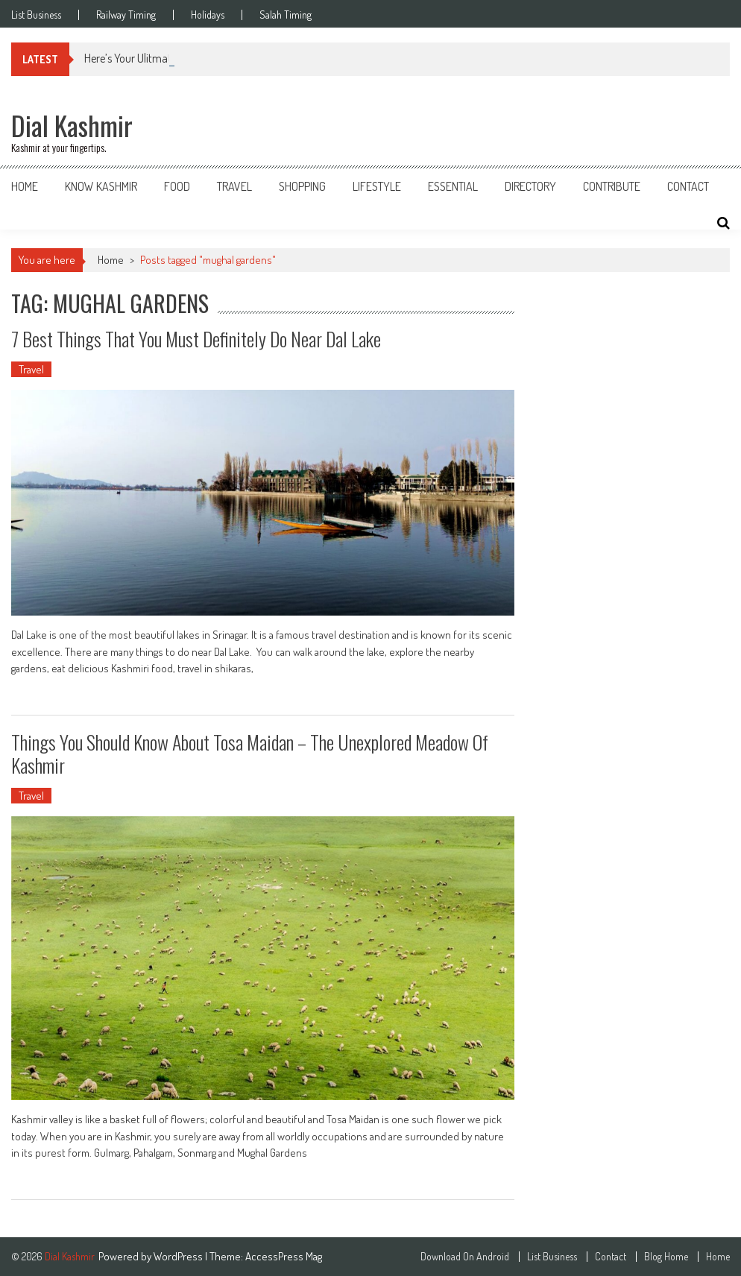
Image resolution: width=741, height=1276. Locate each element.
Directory (530, 186)
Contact (688, 186)
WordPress (179, 1256)
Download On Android (464, 1256)
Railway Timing (126, 15)
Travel (234, 186)
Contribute (611, 186)
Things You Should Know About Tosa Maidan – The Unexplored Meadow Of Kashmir (249, 753)
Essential (453, 186)
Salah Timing (285, 15)
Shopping (302, 186)
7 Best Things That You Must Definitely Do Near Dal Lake (196, 338)
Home (24, 186)
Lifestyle (377, 186)
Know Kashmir (101, 186)
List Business (36, 15)
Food (177, 186)
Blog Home (666, 1256)
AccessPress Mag (283, 1256)
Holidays (207, 15)
